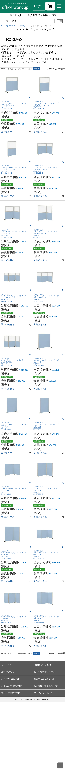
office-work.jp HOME (7, 26)
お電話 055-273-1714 (44, 679)
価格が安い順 (12, 69)
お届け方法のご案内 (10, 679)
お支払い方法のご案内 (11, 686)
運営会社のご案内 (42, 664)
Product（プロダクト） (21, 26)
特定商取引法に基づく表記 (46, 686)
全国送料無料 (15, 15)
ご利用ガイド (7, 664)
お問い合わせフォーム (44, 672)
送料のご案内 (7, 672)
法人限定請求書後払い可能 (42, 15)
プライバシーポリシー (44, 693)
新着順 (30, 69)
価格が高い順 (22, 69)
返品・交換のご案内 (10, 693)
